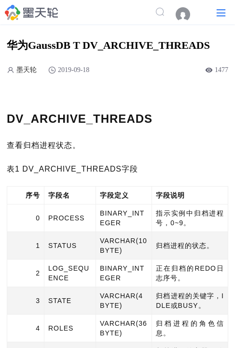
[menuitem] (188, 14)
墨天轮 (26, 69)
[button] (221, 12)
